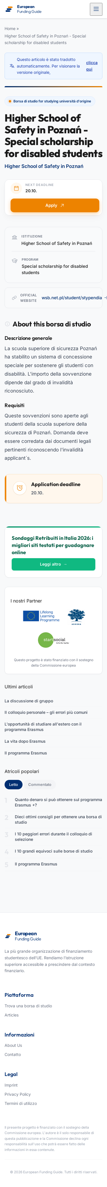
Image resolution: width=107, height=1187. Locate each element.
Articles (12, 1014)
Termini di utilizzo (21, 1103)
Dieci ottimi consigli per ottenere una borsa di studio (58, 819)
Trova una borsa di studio (28, 1005)
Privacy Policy (18, 1094)
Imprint (11, 1085)
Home (10, 28)
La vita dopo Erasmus (25, 741)
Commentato (39, 784)
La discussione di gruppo (29, 700)
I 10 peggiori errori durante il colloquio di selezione (53, 836)
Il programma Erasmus (26, 752)
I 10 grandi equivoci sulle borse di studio (53, 851)
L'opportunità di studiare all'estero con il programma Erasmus (43, 727)
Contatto (13, 1054)
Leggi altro (53, 564)
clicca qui (92, 65)
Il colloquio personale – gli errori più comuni (46, 712)
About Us (13, 1045)
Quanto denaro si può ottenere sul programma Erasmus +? (58, 802)
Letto (16, 784)
